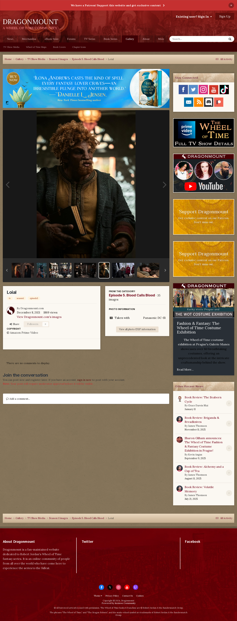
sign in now (84, 379)
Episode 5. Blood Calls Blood (132, 295)
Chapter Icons (79, 47)
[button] (7, 270)
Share (14, 324)
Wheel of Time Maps (36, 47)
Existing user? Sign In (194, 16)
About (146, 38)
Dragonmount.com (32, 308)
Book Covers (59, 47)
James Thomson (197, 425)
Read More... (185, 369)
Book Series (110, 38)
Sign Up (224, 16)
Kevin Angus (195, 454)
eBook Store (52, 38)
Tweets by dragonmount (98, 548)
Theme (98, 595)
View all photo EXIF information (137, 329)
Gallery (130, 39)
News (10, 38)
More (161, 38)
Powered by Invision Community (119, 603)
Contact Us (127, 595)
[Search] (188, 39)
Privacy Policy (112, 595)
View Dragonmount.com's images (39, 317)
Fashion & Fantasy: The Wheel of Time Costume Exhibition (199, 328)
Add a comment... (18, 398)
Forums (71, 38)
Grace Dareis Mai (198, 405)
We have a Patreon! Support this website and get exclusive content (116, 5)
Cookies (139, 595)
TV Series (89, 38)
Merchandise (29, 38)
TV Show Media (11, 47)
